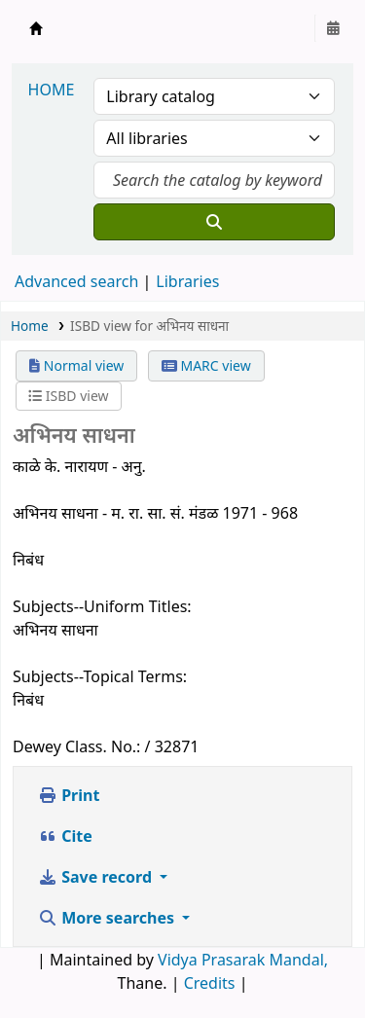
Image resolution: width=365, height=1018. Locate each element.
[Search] (214, 221)
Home (30, 325)
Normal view (76, 365)
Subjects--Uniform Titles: (102, 606)
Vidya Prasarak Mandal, (243, 959)
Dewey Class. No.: (76, 746)
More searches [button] (108, 917)
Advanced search (76, 281)
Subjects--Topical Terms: (100, 676)
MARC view (206, 365)
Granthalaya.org (36, 28)
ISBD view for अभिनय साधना (149, 325)
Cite (65, 836)
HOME (51, 89)
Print (68, 795)
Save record (97, 877)
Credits (210, 983)
